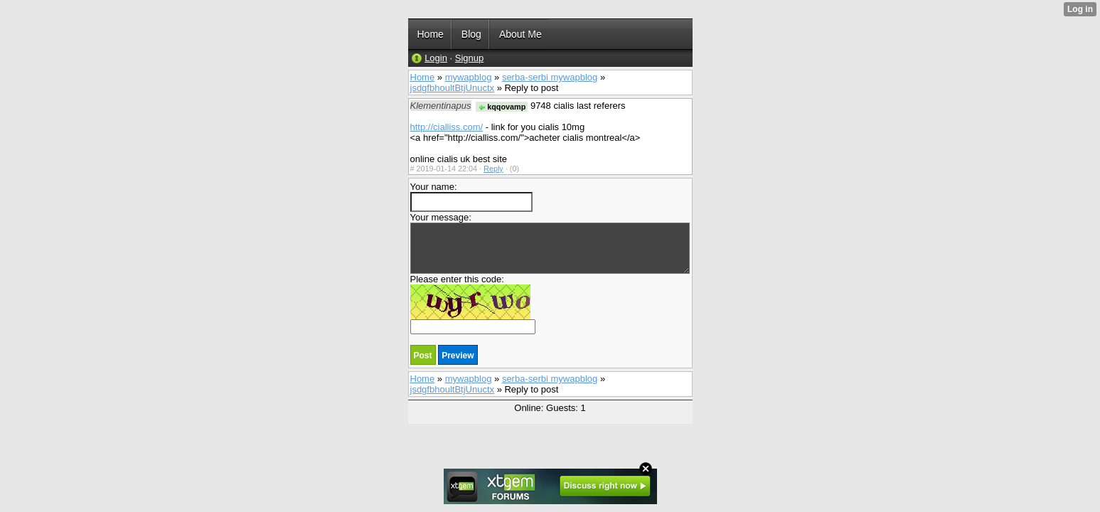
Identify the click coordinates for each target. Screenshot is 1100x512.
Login (435, 58)
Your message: (550, 243)
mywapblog (468, 77)
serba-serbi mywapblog (549, 77)
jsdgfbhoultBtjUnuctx (452, 87)
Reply (493, 168)
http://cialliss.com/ (447, 127)
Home (422, 77)
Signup (469, 58)
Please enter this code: (472, 304)
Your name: (471, 196)
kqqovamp (501, 106)
